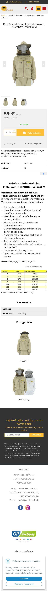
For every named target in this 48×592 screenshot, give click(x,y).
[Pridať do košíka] (30, 132)
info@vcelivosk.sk (15, 2)
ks (10, 133)
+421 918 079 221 (33, 2)
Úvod (3, 15)
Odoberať (36, 435)
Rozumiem (24, 579)
